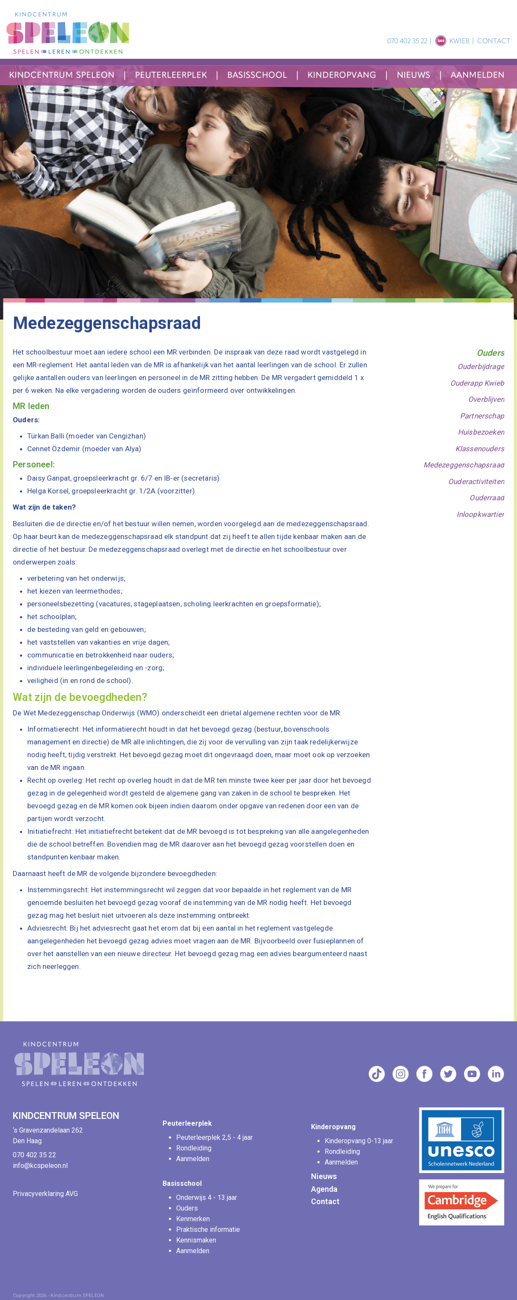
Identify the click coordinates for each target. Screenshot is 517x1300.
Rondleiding (193, 1148)
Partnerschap (482, 416)
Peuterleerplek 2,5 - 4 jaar (215, 1137)
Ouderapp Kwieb (477, 383)
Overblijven (486, 399)
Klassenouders (479, 448)
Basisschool (182, 1183)
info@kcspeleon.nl (40, 1166)
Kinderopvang (333, 1127)
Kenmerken (193, 1219)
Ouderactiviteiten (476, 481)
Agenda (324, 1189)
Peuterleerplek (187, 1123)
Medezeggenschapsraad (463, 465)
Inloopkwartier (480, 514)
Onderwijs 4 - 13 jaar (207, 1197)
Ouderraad (486, 497)
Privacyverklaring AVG (45, 1194)
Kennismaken (196, 1240)
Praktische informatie (209, 1229)
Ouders (490, 353)
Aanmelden (192, 1159)
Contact (325, 1201)
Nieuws (324, 1176)
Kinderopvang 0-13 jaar (360, 1141)
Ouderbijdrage (480, 366)
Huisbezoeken (481, 432)
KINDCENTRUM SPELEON (67, 1115)
